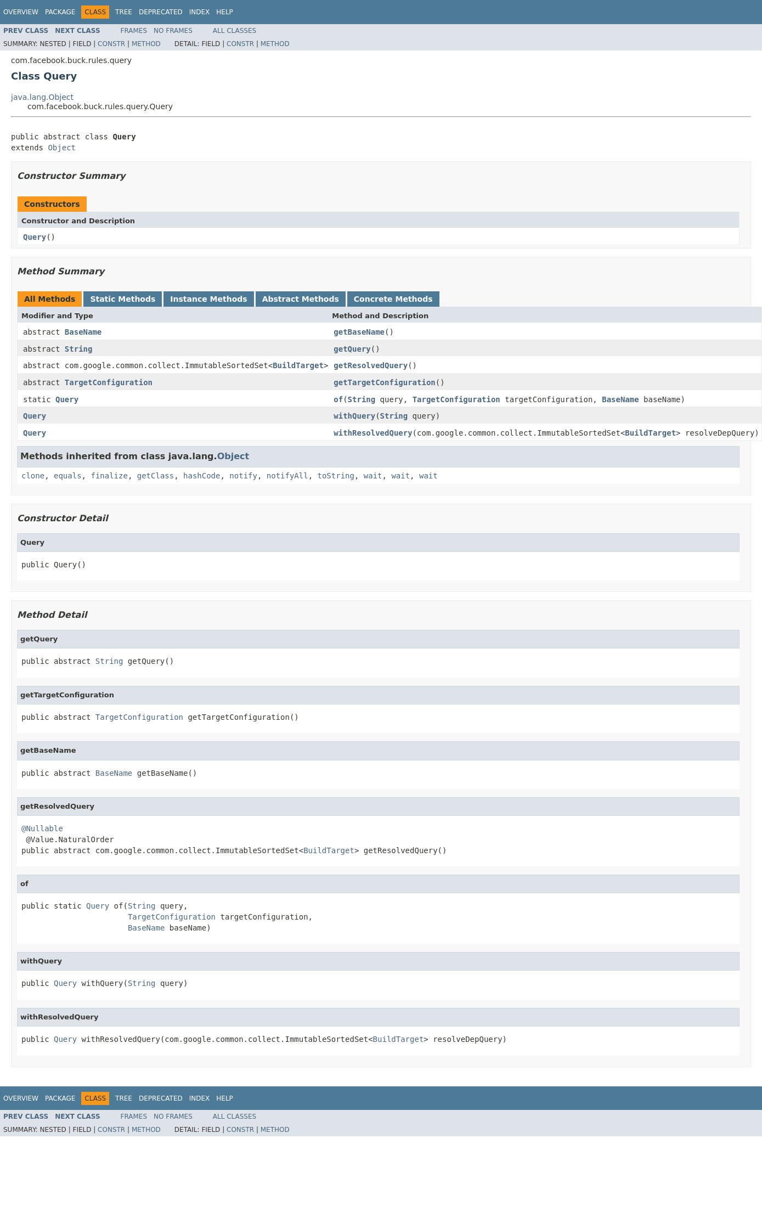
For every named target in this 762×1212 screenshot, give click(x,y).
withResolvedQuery (373, 433)
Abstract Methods (300, 299)
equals (68, 475)
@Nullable (42, 828)
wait (373, 475)
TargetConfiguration (109, 382)
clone (32, 475)
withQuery (354, 415)
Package (60, 12)
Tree (123, 12)
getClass (155, 475)
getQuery (352, 349)
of (338, 399)
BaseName (83, 332)
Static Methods (122, 299)
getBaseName (359, 332)
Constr (111, 44)
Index (199, 12)
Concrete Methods (393, 299)
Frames (134, 31)
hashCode (201, 475)
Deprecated (161, 12)
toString (336, 475)
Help (224, 12)
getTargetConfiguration (384, 382)
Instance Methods (208, 299)
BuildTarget (298, 365)
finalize (109, 475)
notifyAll (287, 475)
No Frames (173, 31)
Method (146, 44)
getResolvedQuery (371, 365)
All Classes (234, 31)
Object (62, 147)
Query (34, 237)
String (79, 349)
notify (243, 475)
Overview (20, 12)
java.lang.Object (42, 97)
